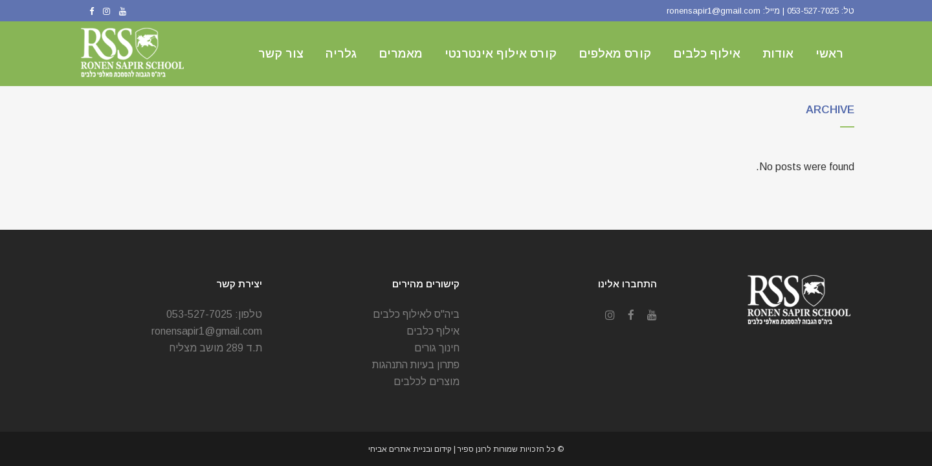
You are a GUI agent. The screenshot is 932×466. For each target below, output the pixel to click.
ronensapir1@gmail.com (713, 11)
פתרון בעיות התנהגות (416, 364)
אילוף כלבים (433, 331)
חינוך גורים (437, 347)
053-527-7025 (813, 11)
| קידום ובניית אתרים (423, 449)
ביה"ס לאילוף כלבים (416, 314)
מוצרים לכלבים (427, 381)
